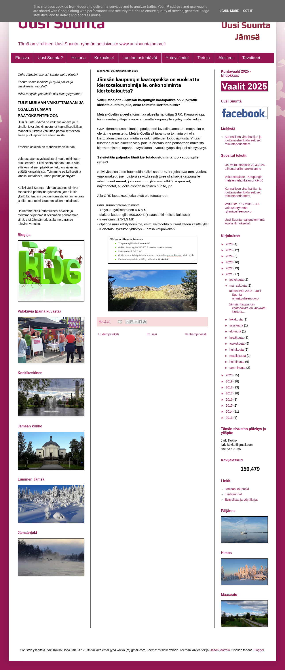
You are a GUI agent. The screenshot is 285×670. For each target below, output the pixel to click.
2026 (230, 244)
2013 (230, 417)
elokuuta (235, 331)
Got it (248, 11)
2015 (230, 405)
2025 (230, 250)
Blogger (258, 650)
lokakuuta (236, 319)
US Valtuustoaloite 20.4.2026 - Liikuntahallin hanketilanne (246, 166)
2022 (230, 268)
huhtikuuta (237, 349)
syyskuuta (236, 325)
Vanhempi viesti (196, 334)
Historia (78, 57)
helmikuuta (237, 361)
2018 (230, 387)
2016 (230, 399)
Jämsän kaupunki (237, 489)
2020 (230, 375)
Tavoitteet (251, 57)
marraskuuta (238, 285)
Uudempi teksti (108, 334)
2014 (230, 411)
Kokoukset (104, 57)
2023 (230, 262)
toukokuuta (237, 343)
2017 (230, 393)
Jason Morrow (220, 650)
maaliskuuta (238, 355)
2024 (230, 256)
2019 (230, 381)
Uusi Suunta (61, 23)
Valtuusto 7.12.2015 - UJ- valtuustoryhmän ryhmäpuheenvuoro (242, 207)
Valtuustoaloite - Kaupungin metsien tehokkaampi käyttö (244, 178)
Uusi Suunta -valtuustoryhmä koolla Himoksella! (245, 221)
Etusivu (22, 57)
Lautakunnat (233, 494)
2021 (230, 274)
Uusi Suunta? (50, 57)
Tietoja (203, 57)
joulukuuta (236, 279)
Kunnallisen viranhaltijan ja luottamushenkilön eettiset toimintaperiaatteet (243, 140)
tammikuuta (237, 367)
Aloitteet (226, 57)
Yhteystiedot (177, 57)
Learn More (229, 11)
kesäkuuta (236, 337)
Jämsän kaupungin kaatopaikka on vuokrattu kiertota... (247, 308)
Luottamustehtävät (140, 57)
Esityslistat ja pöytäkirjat (241, 499)
